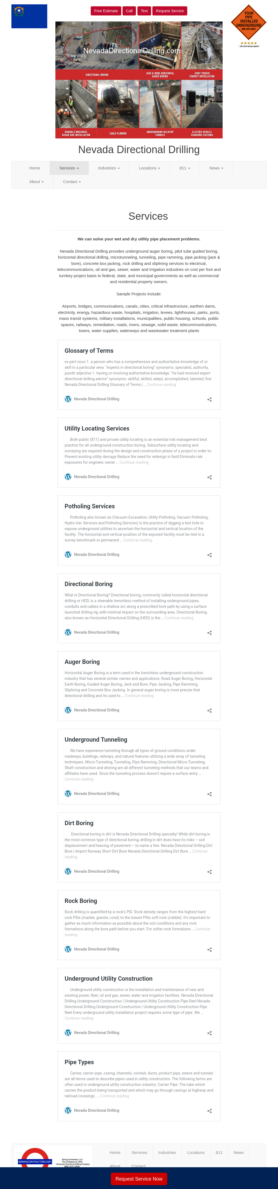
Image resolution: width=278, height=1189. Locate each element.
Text (144, 11)
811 (184, 168)
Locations (149, 168)
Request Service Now (138, 1179)
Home (34, 168)
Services (69, 168)
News (217, 168)
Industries (109, 168)
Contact (72, 181)
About (36, 181)
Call (129, 11)
